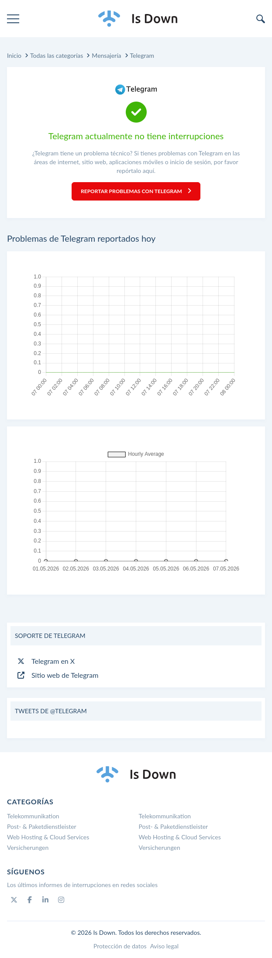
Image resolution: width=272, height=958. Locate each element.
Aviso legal (164, 946)
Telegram (142, 55)
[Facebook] (30, 900)
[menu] (13, 18)
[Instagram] (61, 900)
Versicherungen (27, 847)
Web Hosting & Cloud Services (48, 837)
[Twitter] (14, 900)
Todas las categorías (56, 55)
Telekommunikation (33, 816)
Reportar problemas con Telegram (136, 191)
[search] (260, 18)
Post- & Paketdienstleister (41, 826)
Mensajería (106, 55)
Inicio (14, 55)
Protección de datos (120, 946)
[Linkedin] (45, 900)
